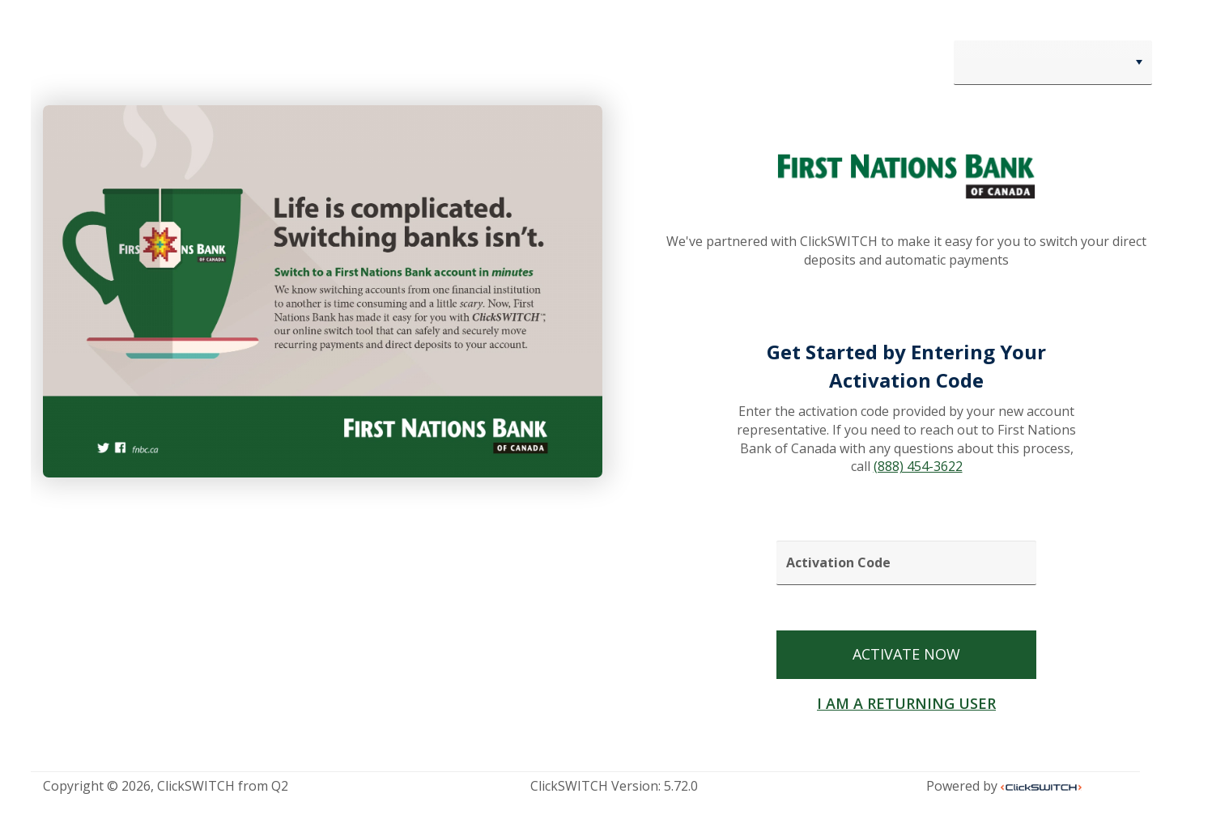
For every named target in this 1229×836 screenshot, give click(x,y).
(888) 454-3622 (918, 466)
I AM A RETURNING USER (906, 703)
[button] (1139, 62)
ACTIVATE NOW (906, 654)
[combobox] (1053, 62)
